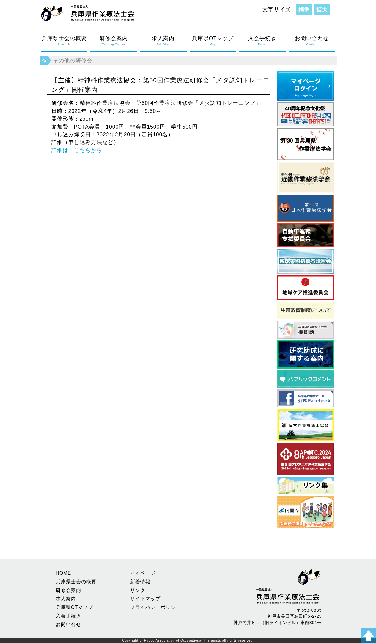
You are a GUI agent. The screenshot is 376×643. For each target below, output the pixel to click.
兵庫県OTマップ (213, 40)
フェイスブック (305, 398)
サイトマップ (145, 598)
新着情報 (140, 581)
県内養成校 (305, 485)
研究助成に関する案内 (305, 354)
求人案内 (163, 40)
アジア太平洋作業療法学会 (305, 459)
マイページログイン (305, 86)
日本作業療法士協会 (305, 425)
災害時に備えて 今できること (305, 512)
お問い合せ (68, 624)
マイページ (142, 573)
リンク (137, 590)
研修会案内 (113, 40)
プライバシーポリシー (155, 607)
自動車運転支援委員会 (305, 235)
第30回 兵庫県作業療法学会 (305, 144)
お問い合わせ (312, 40)
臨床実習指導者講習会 (305, 261)
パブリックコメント (305, 379)
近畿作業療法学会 (305, 177)
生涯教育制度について (305, 310)
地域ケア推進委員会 (305, 287)
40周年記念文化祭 (305, 114)
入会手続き (262, 40)
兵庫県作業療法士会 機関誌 (305, 330)
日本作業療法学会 (305, 208)
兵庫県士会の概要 (64, 40)
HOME (63, 573)
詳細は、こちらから (76, 150)
